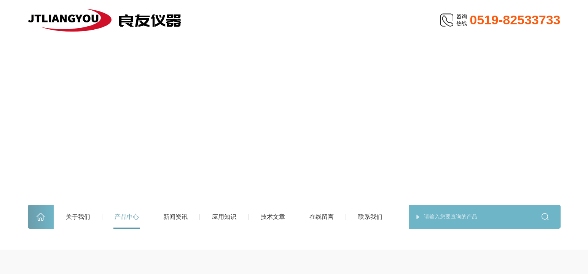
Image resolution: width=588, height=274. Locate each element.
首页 (40, 216)
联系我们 (370, 216)
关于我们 (78, 216)
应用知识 (224, 216)
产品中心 (127, 216)
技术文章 (273, 216)
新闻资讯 (175, 216)
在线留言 (321, 216)
